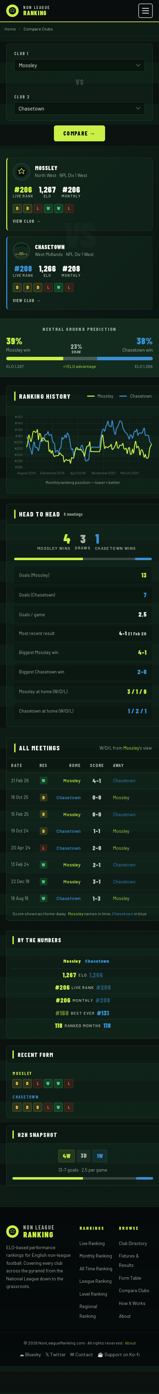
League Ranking (96, 1281)
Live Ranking (92, 1243)
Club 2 (22, 96)
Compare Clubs (134, 1290)
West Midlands (49, 254)
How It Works (132, 1303)
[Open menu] (145, 10)
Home (10, 28)
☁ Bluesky (30, 1354)
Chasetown (124, 780)
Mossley (72, 780)
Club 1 (21, 53)
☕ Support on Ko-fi (118, 1354)
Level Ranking (93, 1294)
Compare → (79, 133)
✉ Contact (81, 1354)
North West (46, 175)
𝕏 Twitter (55, 1354)
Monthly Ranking (96, 1256)
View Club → (27, 221)
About (125, 1316)
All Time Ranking (96, 1268)
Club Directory (133, 1243)
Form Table (130, 1278)
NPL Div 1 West (73, 175)
